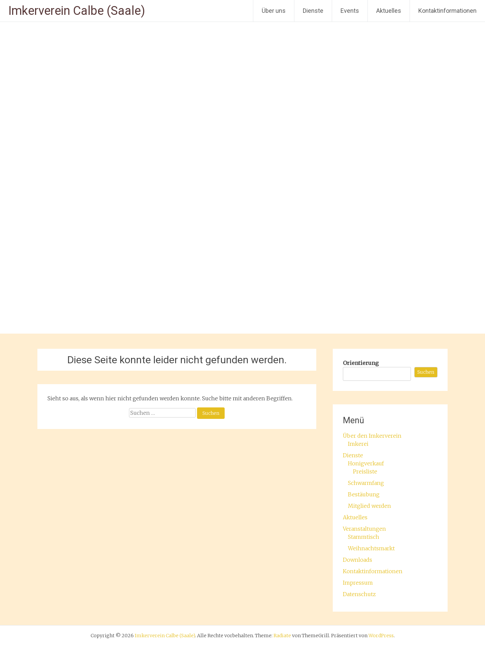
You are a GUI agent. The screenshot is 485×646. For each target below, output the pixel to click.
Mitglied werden (369, 505)
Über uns (274, 10)
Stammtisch (363, 536)
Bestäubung (364, 494)
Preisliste (365, 471)
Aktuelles (388, 10)
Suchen (425, 372)
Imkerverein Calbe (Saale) (76, 11)
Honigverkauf (366, 463)
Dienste (313, 10)
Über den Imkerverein (372, 435)
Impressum (358, 582)
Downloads (357, 559)
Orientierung (361, 363)
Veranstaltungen (364, 528)
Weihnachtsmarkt (371, 548)
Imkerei (358, 443)
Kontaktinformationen (447, 10)
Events (350, 10)
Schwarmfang (366, 483)
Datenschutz (359, 594)
